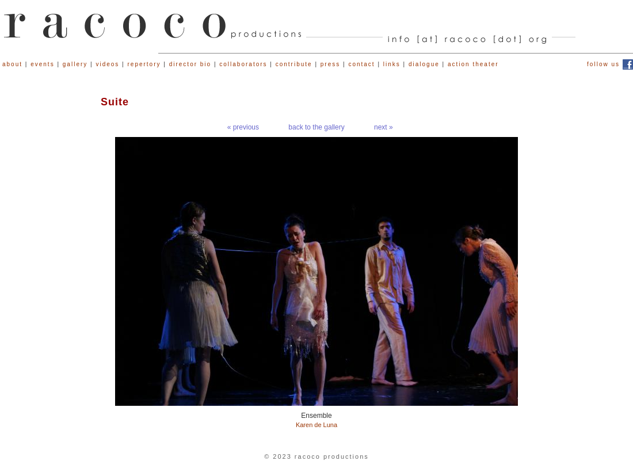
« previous (243, 127)
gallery (75, 64)
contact (361, 64)
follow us (603, 64)
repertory (144, 64)
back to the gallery (316, 127)
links (392, 64)
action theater (473, 64)
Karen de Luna (316, 424)
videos (107, 64)
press (330, 64)
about (12, 64)
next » (383, 127)
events (42, 64)
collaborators (243, 64)
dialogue (424, 64)
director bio (190, 64)
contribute (294, 64)
